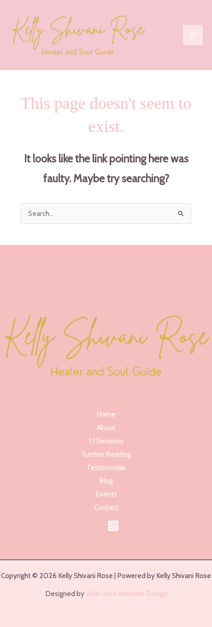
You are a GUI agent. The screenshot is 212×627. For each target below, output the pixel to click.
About (106, 427)
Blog (106, 480)
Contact (106, 507)
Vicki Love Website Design (125, 593)
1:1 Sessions (106, 440)
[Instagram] (113, 525)
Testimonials (106, 467)
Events (106, 494)
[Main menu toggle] (193, 35)
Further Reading (106, 454)
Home (106, 414)
